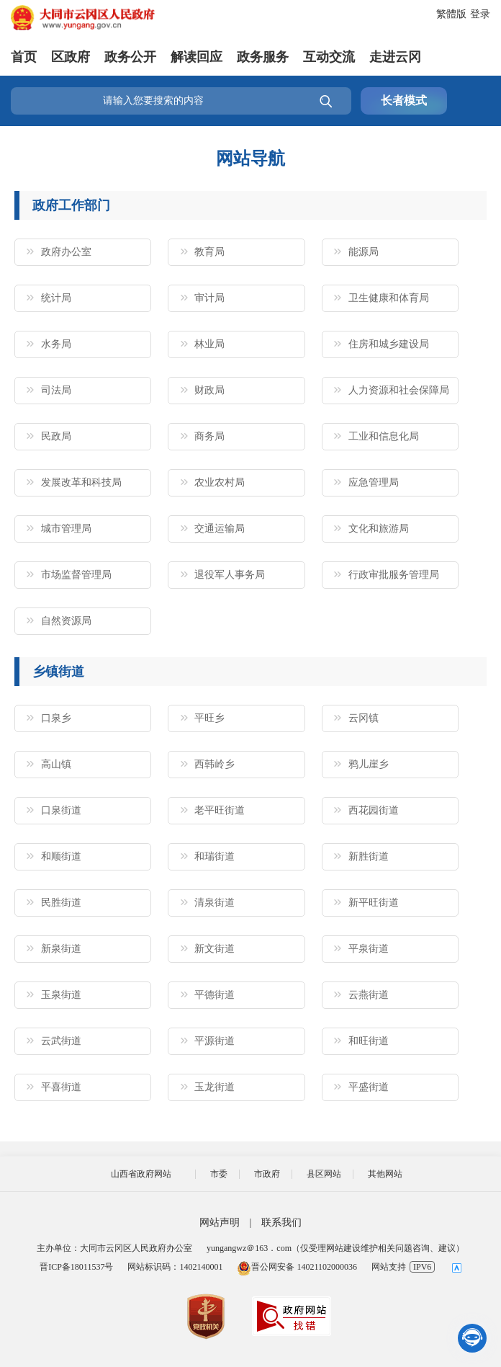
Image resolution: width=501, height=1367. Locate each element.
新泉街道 (61, 948)
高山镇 (56, 764)
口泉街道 (61, 810)
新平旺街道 (373, 902)
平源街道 (214, 1041)
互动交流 (329, 57)
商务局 (209, 436)
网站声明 (219, 1222)
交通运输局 (219, 528)
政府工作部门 (71, 205)
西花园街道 (373, 810)
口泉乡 (56, 718)
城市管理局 (66, 528)
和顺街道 (61, 856)
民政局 (56, 436)
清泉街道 (214, 902)
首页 (24, 57)
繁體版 (451, 14)
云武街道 (61, 1041)
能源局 (363, 251)
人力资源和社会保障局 (398, 390)
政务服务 (263, 57)
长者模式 (404, 100)
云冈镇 (363, 718)
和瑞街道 (214, 856)
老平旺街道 (219, 810)
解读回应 (196, 57)
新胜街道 (368, 856)
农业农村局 (219, 482)
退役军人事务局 (229, 574)
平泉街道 (368, 948)
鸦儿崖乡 (368, 764)
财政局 (209, 390)
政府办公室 (66, 251)
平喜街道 (61, 1087)
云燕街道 (368, 994)
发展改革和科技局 (81, 482)
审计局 (209, 298)
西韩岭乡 (214, 764)
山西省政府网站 (141, 1174)
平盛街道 (368, 1087)
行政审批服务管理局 (393, 574)
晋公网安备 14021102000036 (297, 1267)
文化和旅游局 (378, 528)
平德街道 (214, 994)
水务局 (56, 344)
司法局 (56, 390)
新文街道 (214, 948)
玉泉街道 (61, 994)
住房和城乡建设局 (388, 344)
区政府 (70, 57)
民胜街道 (61, 902)
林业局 (209, 344)
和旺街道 (368, 1041)
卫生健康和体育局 (388, 298)
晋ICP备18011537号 (76, 1267)
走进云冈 (395, 57)
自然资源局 (66, 620)
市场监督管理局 (76, 574)
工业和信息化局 (383, 436)
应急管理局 (373, 482)
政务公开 (130, 57)
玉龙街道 (214, 1087)
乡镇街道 (58, 671)
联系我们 (281, 1222)
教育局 (209, 251)
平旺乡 (209, 718)
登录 (480, 14)
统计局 (56, 298)
